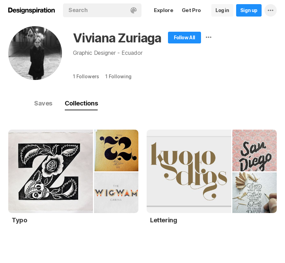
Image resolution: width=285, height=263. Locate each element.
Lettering (163, 220)
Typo (19, 220)
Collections (81, 103)
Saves (43, 103)
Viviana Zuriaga (117, 37)
